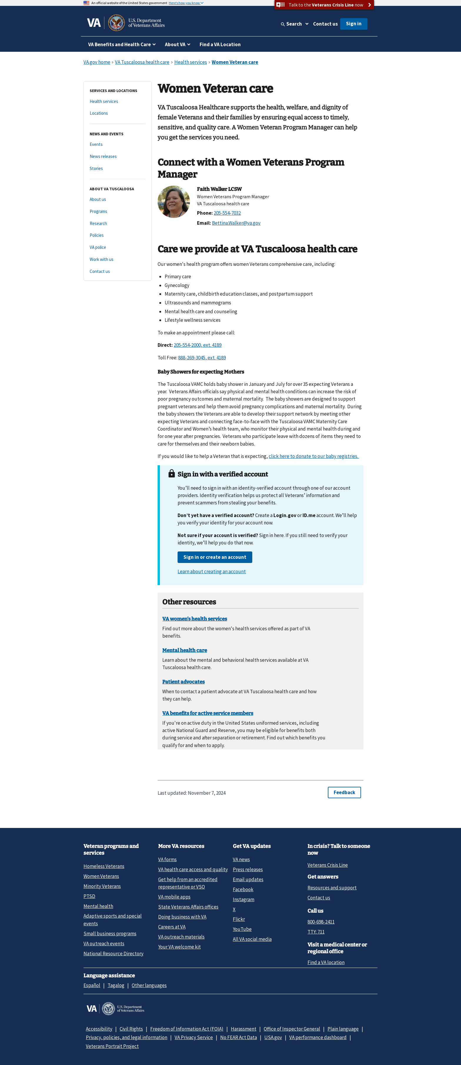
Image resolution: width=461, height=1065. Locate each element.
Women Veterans (101, 876)
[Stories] (117, 169)
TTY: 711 (316, 932)
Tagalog (116, 985)
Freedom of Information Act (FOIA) (186, 1029)
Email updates (248, 879)
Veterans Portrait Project (112, 1046)
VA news (241, 859)
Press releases (248, 869)
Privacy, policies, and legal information (126, 1037)
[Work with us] (117, 260)
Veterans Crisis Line (328, 865)
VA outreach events (103, 943)
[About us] (117, 200)
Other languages (149, 985)
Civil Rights (131, 1029)
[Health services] (117, 102)
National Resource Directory (113, 953)
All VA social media (252, 939)
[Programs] (117, 212)
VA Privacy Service (194, 1037)
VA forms (167, 859)
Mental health (98, 906)
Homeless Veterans (103, 866)
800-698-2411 (321, 922)
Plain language (343, 1029)
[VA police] (117, 247)
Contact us (325, 24)
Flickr (239, 919)
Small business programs (109, 933)
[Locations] (117, 113)
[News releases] (117, 157)
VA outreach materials (181, 937)
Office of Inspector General (292, 1029)
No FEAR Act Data (238, 1037)
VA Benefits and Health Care (119, 44)
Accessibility (99, 1029)
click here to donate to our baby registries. (314, 456)
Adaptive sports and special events (112, 919)
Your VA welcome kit (179, 947)
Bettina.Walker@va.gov (236, 223)
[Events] (117, 145)
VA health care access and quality (193, 869)
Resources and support (332, 887)
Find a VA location (326, 962)
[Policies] (117, 235)
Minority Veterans (102, 886)
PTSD (89, 896)
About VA (175, 44)
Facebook (243, 889)
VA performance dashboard (318, 1037)
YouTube (242, 929)
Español (91, 985)
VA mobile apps (174, 897)
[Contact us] (117, 272)
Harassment (243, 1029)
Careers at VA (172, 927)
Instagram (243, 899)
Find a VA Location (220, 44)
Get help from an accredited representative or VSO (188, 883)
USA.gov (273, 1037)
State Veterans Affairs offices (188, 907)
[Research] (117, 224)
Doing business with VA (182, 917)
